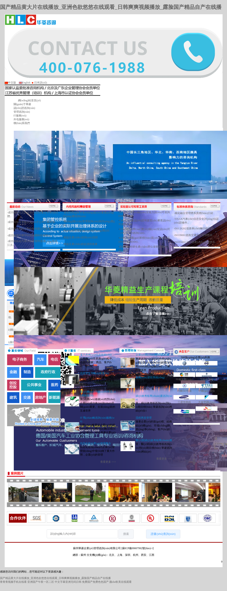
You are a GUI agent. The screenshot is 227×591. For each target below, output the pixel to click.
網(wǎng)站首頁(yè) (29, 100)
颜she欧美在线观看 (120, 581)
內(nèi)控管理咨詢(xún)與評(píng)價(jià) (86, 230)
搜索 (126, 534)
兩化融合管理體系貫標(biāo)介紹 (194, 213)
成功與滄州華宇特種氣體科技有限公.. (30, 235)
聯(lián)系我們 (22, 123)
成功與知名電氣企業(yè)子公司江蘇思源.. (32, 222)
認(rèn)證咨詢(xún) (24, 108)
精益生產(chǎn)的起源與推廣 (80, 244)
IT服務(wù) (20, 115)
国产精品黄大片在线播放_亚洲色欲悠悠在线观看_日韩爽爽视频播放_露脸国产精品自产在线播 (110, 7)
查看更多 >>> (108, 461)
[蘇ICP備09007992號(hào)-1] (137, 548)
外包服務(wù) (21, 119)
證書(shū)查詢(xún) (163, 534)
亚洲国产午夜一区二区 (40, 581)
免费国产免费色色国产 (95, 581)
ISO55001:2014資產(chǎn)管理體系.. (195, 242)
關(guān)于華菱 (22, 104)
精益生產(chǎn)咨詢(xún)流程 (81, 237)
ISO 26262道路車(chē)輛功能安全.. (195, 228)
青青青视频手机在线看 (13, 581)
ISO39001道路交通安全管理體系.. (194, 235)
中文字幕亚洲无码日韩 (68, 581)
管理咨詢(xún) (22, 111)
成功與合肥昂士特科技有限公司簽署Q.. (31, 228)
